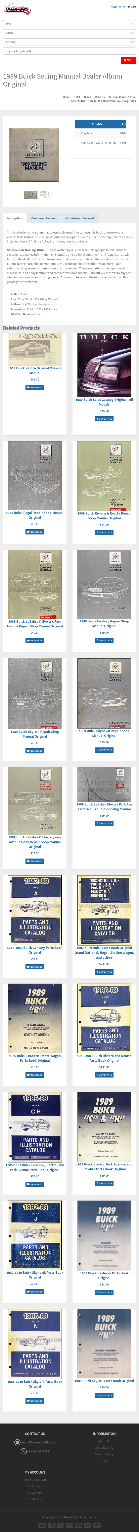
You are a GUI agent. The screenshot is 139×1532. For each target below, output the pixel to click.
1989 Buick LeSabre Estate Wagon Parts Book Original (35, 1058)
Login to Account (34, 1480)
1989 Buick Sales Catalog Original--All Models (104, 402)
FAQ (104, 1461)
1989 (77, 97)
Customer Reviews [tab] (44, 218)
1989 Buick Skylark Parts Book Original (104, 1381)
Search (128, 60)
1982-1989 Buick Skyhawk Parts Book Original (34, 1275)
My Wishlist (34, 1493)
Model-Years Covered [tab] (80, 218)
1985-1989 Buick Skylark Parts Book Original (34, 1384)
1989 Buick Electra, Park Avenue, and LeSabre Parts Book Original (104, 1167)
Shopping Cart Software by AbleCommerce (69, 1517)
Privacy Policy (104, 1454)
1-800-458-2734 (38, 1451)
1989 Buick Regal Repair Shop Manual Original (35, 515)
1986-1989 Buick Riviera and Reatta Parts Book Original (104, 1058)
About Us (104, 1441)
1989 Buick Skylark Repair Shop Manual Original (35, 734)
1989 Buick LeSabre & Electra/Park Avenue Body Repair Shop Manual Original (34, 842)
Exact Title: (17, 299)
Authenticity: (19, 304)
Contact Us (35, 1499)
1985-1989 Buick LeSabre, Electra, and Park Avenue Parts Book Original (35, 1167)
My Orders (35, 1486)
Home (66, 97)
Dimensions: (18, 309)
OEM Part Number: (22, 314)
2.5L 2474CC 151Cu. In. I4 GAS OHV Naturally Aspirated (103, 101)
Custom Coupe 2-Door (122, 97)
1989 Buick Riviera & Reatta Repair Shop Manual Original (104, 516)
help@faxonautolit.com (38, 1442)
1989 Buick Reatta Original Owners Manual (35, 370)
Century (100, 97)
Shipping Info (104, 1448)
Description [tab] (15, 218)
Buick (87, 97)
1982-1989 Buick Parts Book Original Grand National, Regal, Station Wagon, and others (104, 953)
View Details (34, 387)
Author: (15, 294)
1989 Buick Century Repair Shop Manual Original (104, 623)
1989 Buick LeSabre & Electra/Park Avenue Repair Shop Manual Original (35, 624)
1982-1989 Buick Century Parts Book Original (35, 950)
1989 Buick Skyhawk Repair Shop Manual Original (104, 733)
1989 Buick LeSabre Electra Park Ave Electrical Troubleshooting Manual (104, 806)
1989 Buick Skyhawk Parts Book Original (104, 1275)
